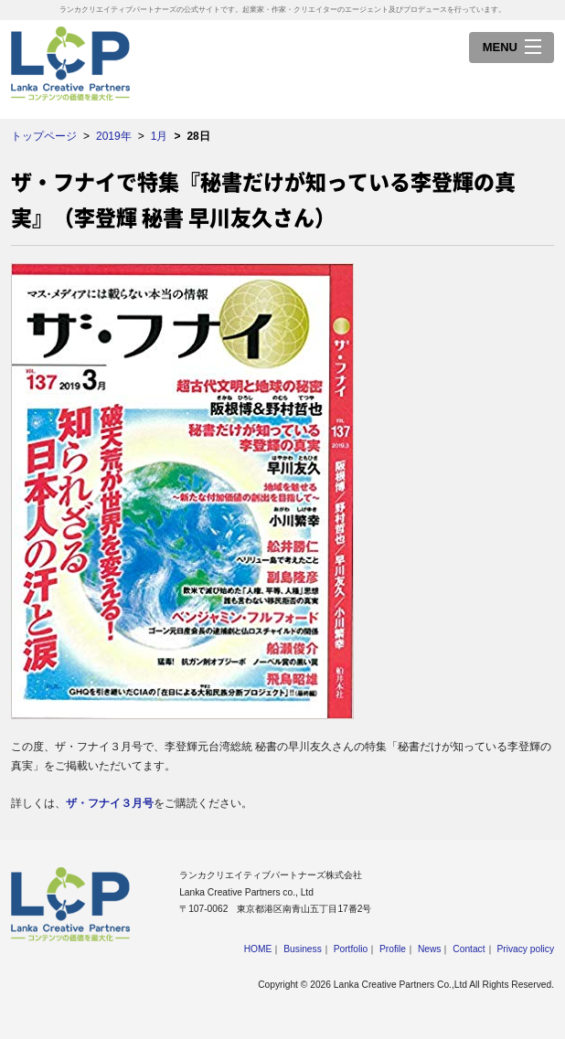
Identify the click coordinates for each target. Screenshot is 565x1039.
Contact (469, 949)
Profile (392, 949)
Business (302, 949)
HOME (258, 949)
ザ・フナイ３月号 (110, 803)
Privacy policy (525, 949)
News (430, 949)
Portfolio (351, 949)
